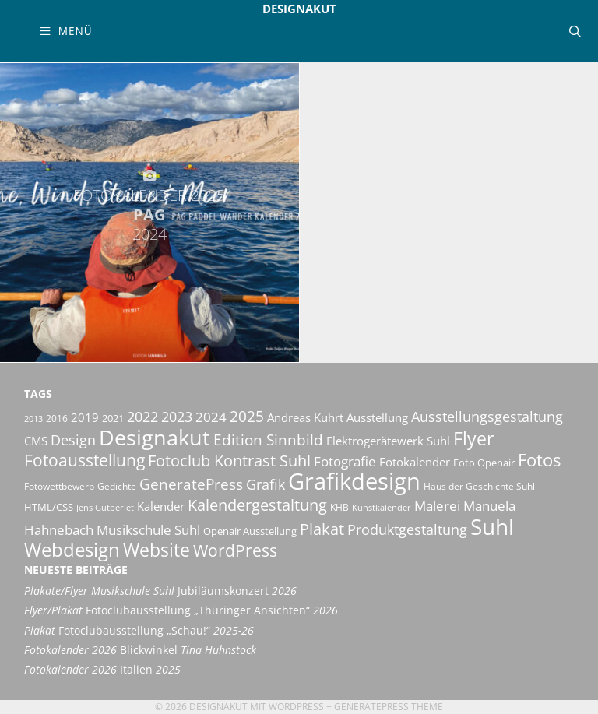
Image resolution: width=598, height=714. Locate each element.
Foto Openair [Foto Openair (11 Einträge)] (484, 462)
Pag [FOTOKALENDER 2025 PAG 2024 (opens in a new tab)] (149, 214)
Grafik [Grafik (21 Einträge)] (265, 484)
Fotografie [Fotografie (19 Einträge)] (345, 461)
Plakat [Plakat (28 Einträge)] (322, 529)
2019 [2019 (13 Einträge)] (85, 417)
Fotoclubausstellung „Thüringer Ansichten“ (181, 610)
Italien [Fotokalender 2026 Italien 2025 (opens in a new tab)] (102, 670)
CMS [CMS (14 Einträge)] (35, 440)
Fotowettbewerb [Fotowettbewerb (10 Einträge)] (59, 486)
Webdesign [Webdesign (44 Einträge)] (72, 549)
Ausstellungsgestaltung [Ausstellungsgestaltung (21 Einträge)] (487, 416)
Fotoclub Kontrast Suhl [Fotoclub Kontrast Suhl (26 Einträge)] (229, 460)
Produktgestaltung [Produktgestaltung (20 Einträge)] (407, 529)
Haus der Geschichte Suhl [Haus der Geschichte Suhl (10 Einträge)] (479, 486)
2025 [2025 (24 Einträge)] (247, 416)
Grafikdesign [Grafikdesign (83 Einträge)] (354, 481)
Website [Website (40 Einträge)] (156, 549)
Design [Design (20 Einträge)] (73, 440)
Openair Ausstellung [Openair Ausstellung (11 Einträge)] (250, 531)
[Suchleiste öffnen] (575, 31)
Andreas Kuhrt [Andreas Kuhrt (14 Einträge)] (305, 417)
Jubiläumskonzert (160, 591)
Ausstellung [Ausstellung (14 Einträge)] (377, 417)
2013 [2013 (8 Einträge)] (33, 418)
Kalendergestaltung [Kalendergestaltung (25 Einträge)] (257, 504)
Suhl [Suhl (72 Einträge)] (492, 526)
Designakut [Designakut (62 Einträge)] (154, 437)
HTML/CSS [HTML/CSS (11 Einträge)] (48, 507)
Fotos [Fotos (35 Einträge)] (539, 460)
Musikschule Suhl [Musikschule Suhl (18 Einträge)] (148, 530)
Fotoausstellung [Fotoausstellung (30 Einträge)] (84, 460)
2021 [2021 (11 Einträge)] (113, 418)
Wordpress (296, 706)
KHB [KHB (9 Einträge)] (339, 507)
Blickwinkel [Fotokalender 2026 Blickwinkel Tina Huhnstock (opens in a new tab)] (140, 650)
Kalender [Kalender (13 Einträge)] (161, 506)
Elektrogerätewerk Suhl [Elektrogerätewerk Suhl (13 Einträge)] (388, 440)
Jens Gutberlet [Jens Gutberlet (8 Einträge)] (105, 507)
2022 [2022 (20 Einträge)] (142, 416)
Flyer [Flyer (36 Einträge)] (473, 439)
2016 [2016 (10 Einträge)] (57, 418)
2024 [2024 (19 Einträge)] (211, 416)
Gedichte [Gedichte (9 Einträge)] (116, 486)
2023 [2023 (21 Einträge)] (176, 416)
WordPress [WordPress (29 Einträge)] (235, 550)
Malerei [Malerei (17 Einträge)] (437, 506)
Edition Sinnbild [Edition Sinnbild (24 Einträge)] (268, 439)
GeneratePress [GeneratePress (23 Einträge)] (191, 484)
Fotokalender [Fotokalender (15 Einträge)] (414, 461)
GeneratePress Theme (388, 706)
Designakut (299, 8)
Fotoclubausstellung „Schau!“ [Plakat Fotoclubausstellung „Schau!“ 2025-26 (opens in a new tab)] (139, 631)
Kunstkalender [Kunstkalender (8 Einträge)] (381, 507)
